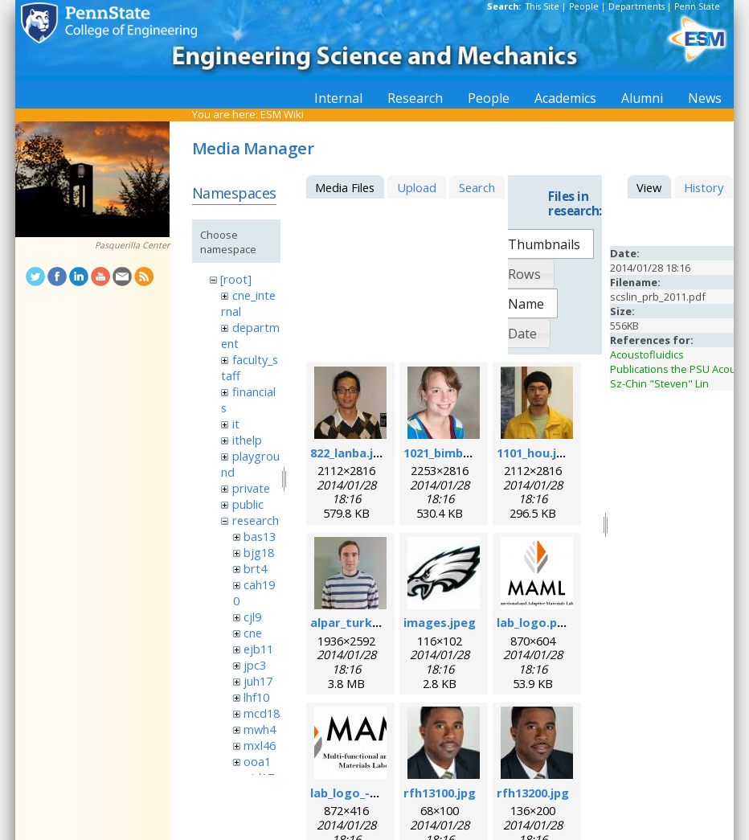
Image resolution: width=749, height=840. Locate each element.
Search (477, 187)
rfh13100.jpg (439, 793)
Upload (416, 187)
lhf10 (256, 697)
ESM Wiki (282, 114)
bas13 (260, 536)
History (703, 187)
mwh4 (260, 729)
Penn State (697, 6)
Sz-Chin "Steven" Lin (659, 383)
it (235, 424)
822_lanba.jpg (349, 453)
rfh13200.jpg (533, 793)
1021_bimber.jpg (450, 453)
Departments (636, 6)
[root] (236, 279)
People (584, 6)
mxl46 (260, 745)
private (251, 488)
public (248, 504)
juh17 (258, 681)
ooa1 (257, 761)
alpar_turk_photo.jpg (373, 622)
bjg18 (259, 552)
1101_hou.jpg (534, 453)
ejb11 (258, 649)
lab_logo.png (534, 622)
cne (253, 633)
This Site (542, 6)
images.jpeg (439, 622)
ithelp (247, 440)
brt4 (255, 568)
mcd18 (262, 713)
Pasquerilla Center (132, 245)
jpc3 (255, 665)
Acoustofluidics (647, 354)
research (255, 520)
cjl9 (252, 616)
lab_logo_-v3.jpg (357, 793)
